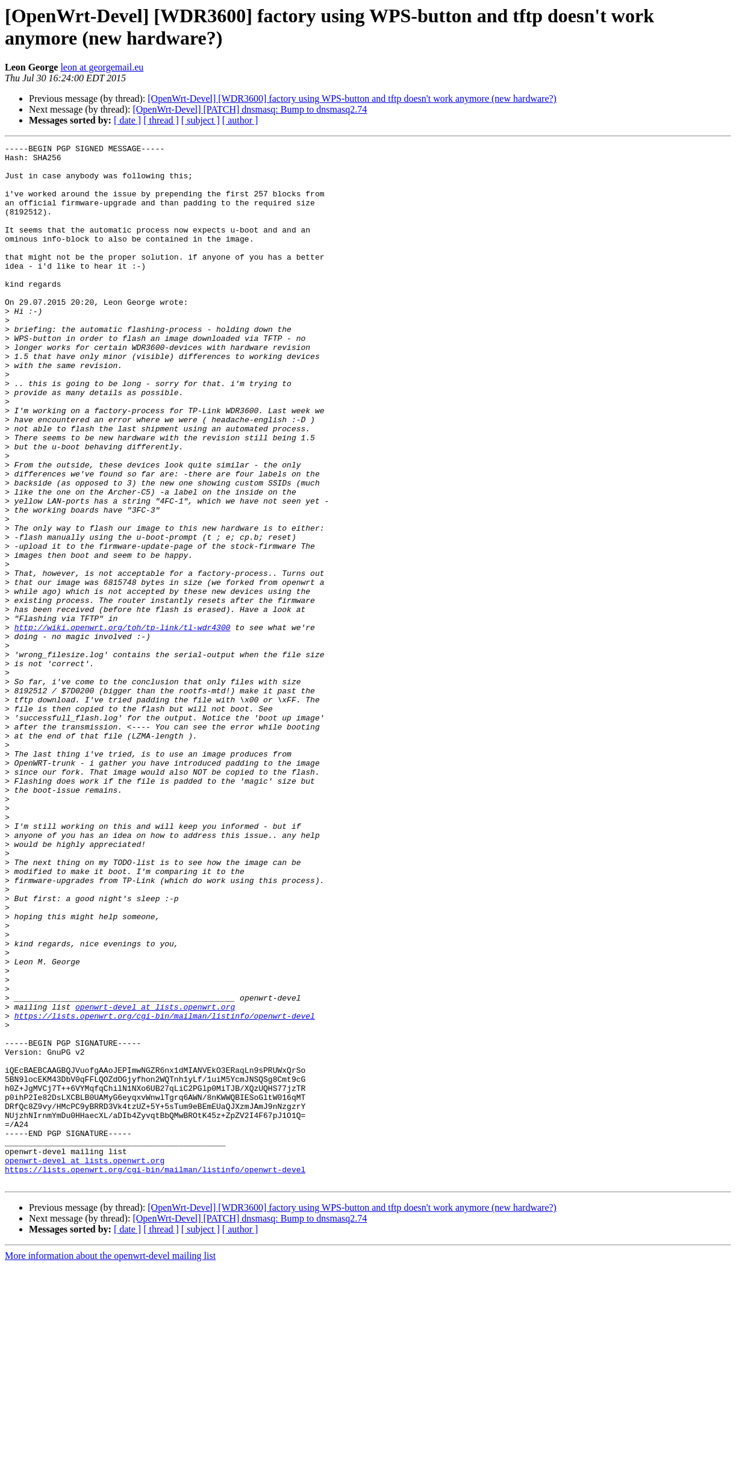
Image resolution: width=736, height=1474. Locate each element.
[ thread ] (161, 120)
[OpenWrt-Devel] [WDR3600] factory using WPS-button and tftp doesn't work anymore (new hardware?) (352, 98)
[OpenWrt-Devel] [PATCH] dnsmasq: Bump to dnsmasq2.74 (250, 109)
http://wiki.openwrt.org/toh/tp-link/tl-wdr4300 (122, 724)
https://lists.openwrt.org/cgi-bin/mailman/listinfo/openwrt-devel (164, 1190)
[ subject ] (200, 120)
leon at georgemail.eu (101, 67)
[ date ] (127, 120)
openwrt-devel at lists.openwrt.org (155, 1180)
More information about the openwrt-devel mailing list (110, 1463)
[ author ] (240, 120)
